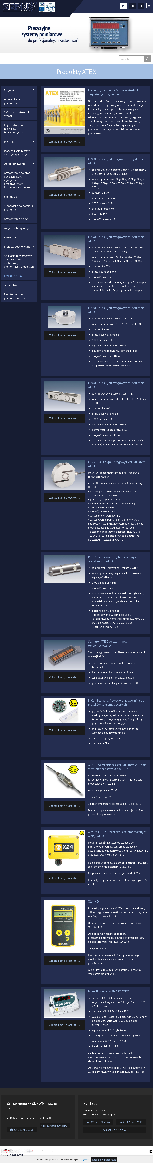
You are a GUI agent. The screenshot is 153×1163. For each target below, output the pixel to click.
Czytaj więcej (84, 1159)
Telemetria (10, 285)
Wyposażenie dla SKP (17, 219)
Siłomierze (10, 196)
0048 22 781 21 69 (98, 1121)
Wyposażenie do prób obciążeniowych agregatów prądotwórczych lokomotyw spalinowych (18, 180)
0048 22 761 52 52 (114, 1130)
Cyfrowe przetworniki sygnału (17, 114)
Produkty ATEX (13, 276)
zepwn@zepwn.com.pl (55, 1125)
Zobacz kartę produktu (65, 141)
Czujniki (19, 90)
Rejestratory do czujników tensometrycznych (15, 128)
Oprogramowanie (19, 164)
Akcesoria (10, 237)
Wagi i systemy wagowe (18, 228)
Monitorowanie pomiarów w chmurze (17, 296)
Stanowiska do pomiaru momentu (18, 207)
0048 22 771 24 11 (131, 1121)
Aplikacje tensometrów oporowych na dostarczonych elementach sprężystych (19, 261)
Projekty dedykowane (19, 246)
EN (132, 6)
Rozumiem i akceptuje (104, 1159)
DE (141, 6)
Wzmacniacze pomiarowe (12, 101)
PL (123, 6)
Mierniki (19, 141)
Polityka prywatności (46, 1151)
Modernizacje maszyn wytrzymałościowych (17, 152)
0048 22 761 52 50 (21, 1129)
